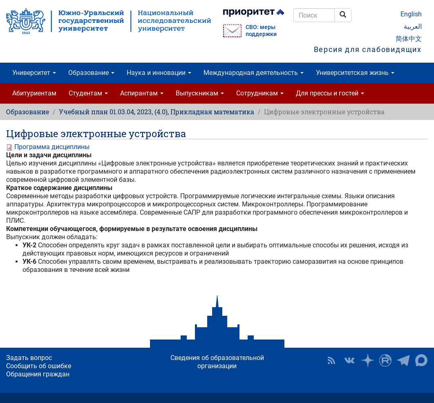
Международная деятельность (254, 73)
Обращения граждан (37, 374)
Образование (91, 73)
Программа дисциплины (51, 147)
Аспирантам (141, 93)
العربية (413, 26)
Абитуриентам (34, 93)
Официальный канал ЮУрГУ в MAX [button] (421, 360)
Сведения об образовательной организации (217, 362)
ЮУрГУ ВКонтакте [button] (349, 360)
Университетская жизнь (355, 73)
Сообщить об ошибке (38, 366)
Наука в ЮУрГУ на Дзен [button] (367, 360)
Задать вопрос (29, 358)
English (411, 14)
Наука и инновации (159, 73)
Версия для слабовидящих (368, 49)
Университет (34, 73)
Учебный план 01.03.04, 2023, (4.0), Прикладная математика (156, 111)
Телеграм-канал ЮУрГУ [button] (403, 360)
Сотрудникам (260, 93)
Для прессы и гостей (330, 93)
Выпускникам (200, 93)
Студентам (88, 93)
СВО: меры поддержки (261, 31)
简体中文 (409, 39)
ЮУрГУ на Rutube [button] (385, 360)
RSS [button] (331, 360)
